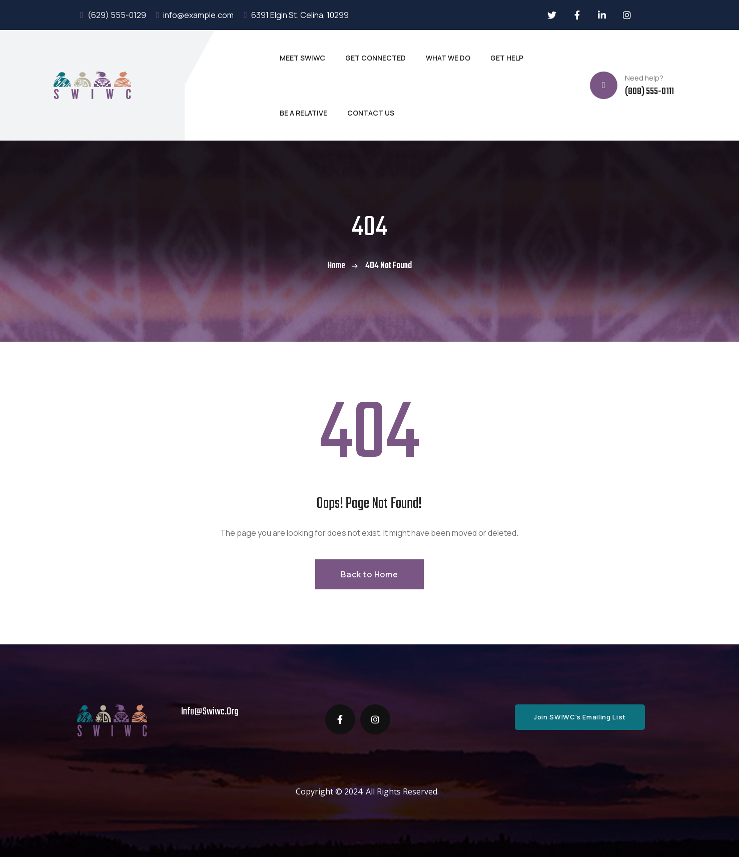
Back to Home (369, 574)
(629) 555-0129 (113, 15)
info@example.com (195, 15)
